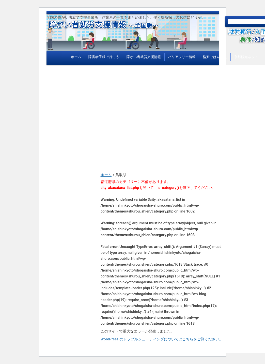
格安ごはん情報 (215, 57)
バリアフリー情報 (182, 57)
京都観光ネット (246, 57)
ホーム (76, 57)
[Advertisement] (162, 104)
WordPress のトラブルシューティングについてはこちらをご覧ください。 (162, 339)
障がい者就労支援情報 (143, 57)
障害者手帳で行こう (103, 57)
